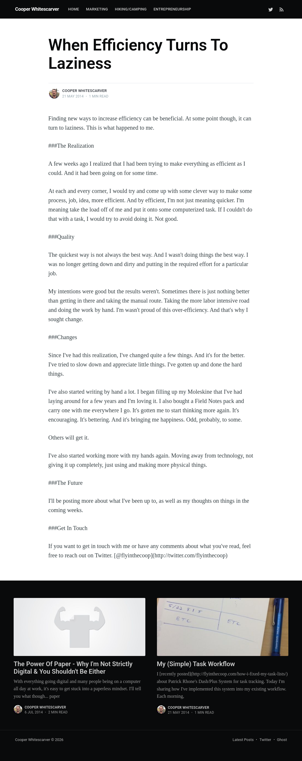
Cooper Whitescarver (37, 9)
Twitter (265, 739)
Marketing (97, 9)
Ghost (282, 739)
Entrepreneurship (172, 9)
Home (73, 9)
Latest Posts (243, 739)
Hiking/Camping (131, 9)
